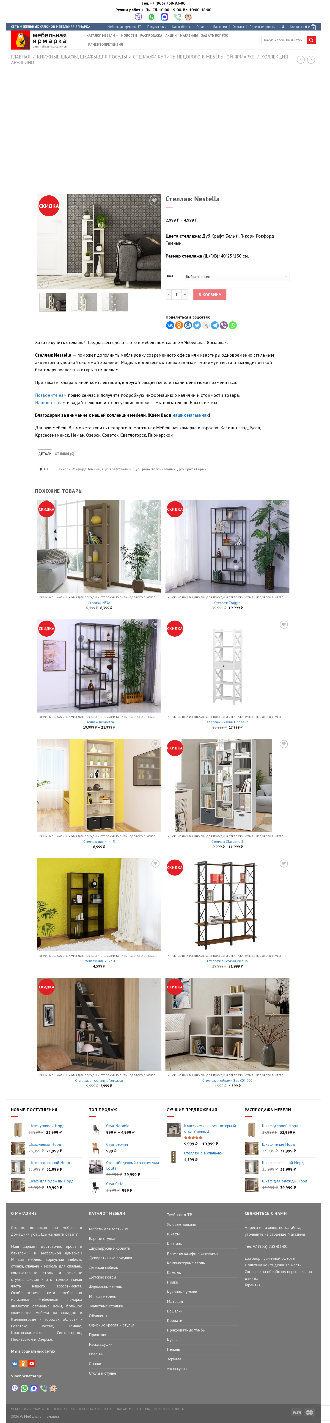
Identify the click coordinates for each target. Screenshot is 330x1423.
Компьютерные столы (186, 1262)
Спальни (96, 1353)
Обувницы (98, 1315)
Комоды (174, 1272)
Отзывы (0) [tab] (64, 454)
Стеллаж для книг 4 (99, 960)
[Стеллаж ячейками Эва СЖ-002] (227, 1024)
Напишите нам (50, 402)
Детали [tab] (45, 454)
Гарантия (253, 1284)
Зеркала (174, 1359)
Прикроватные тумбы (186, 1330)
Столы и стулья (102, 1373)
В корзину (210, 294)
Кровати (174, 1320)
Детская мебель (103, 1267)
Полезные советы (262, 27)
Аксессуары (177, 1368)
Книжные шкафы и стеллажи (192, 1253)
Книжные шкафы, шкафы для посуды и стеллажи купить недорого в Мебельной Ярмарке (146, 57)
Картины (174, 1243)
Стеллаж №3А (99, 602)
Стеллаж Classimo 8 (227, 841)
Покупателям (157, 27)
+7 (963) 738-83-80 (167, 3)
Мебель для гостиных (108, 1229)
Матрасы (175, 1301)
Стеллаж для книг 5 (99, 841)
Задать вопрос (214, 35)
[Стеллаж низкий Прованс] (227, 666)
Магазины (189, 35)
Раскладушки (101, 1344)
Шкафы (173, 1234)
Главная (20, 57)
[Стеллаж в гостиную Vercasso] (99, 1024)
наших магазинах (191, 415)
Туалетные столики (106, 1306)
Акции (171, 35)
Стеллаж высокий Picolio (227, 960)
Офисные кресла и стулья (111, 1325)
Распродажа (151, 35)
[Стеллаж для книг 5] (99, 785)
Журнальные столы (106, 1286)
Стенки (95, 1363)
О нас (201, 27)
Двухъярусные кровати (109, 1248)
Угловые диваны (181, 1224)
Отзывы (238, 27)
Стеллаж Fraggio (227, 602)
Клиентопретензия (105, 44)
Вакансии (220, 27)
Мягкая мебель (102, 1296)
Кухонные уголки (182, 1291)
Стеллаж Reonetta (99, 721)
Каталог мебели (102, 35)
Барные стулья (102, 1238)
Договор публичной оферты (270, 1258)
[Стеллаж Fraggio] (227, 546)
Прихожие (98, 1334)
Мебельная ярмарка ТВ (124, 27)
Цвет (169, 276)
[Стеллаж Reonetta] (99, 666)
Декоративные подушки (110, 1257)
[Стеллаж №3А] (99, 546)
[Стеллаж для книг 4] (99, 904)
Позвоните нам (51, 395)
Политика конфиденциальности (273, 1265)
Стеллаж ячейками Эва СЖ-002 (227, 1080)
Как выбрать (181, 27)
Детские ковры (102, 1277)
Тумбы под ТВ (179, 1214)
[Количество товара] (176, 294)
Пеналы (174, 1349)
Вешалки (174, 1311)
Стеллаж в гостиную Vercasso (99, 1080)
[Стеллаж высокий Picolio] (227, 904)
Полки (172, 1282)
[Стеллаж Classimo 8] (227, 785)
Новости (129, 35)
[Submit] (311, 40)
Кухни (172, 1339)
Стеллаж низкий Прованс (227, 721)
